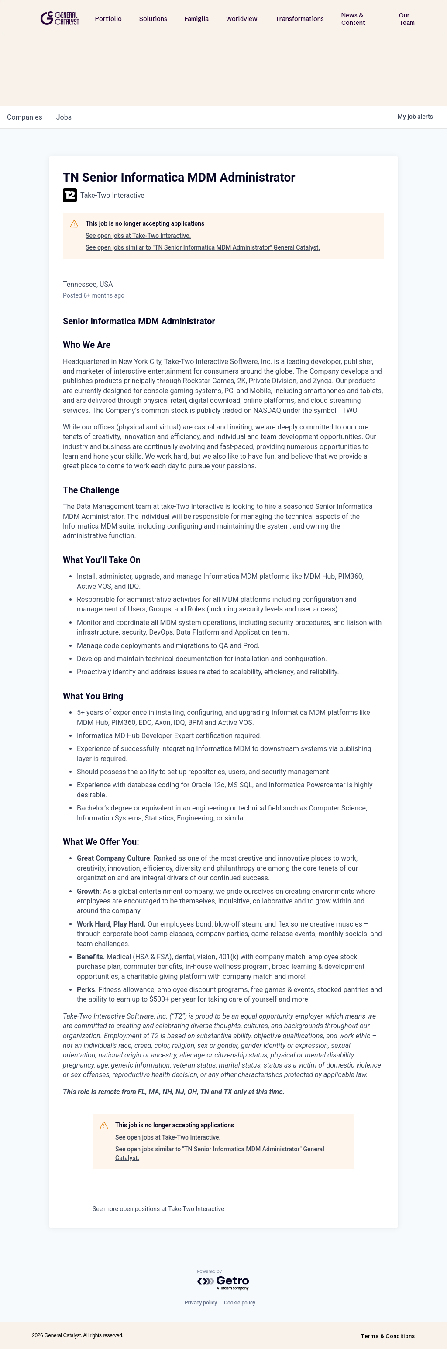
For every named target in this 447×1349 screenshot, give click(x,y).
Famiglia (197, 19)
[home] (59, 18)
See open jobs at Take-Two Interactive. (138, 235)
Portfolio (108, 19)
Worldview (242, 19)
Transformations (299, 19)
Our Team (407, 19)
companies (24, 117)
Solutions (153, 19)
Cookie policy (239, 1303)
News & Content (353, 19)
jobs (64, 117)
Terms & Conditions (388, 1336)
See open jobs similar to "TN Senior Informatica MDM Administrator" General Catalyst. (203, 247)
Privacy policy (201, 1303)
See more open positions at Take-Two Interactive (158, 1208)
